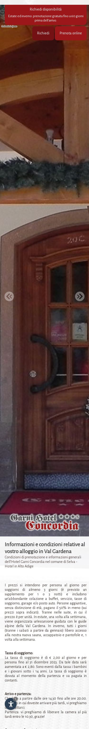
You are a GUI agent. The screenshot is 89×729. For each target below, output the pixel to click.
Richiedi (43, 33)
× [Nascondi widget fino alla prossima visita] (15, 699)
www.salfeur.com (49, 721)
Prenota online (71, 33)
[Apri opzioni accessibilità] (11, 704)
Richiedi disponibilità (46, 15)
